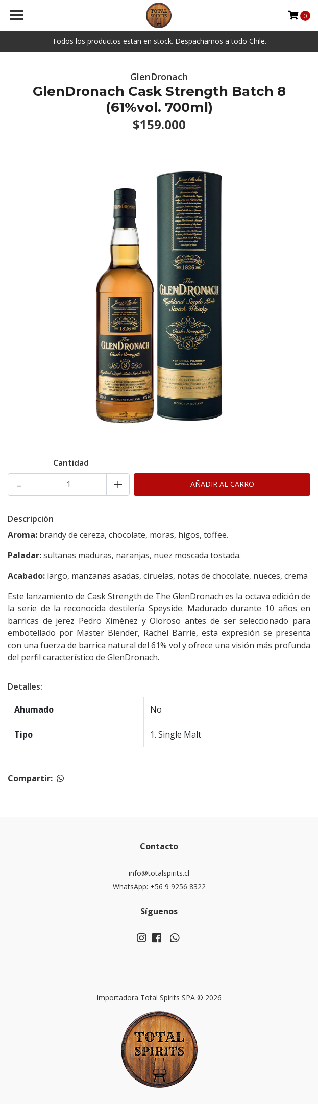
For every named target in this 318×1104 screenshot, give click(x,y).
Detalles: (25, 686)
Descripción (31, 518)
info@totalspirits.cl (159, 873)
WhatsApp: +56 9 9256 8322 (159, 886)
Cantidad (71, 463)
